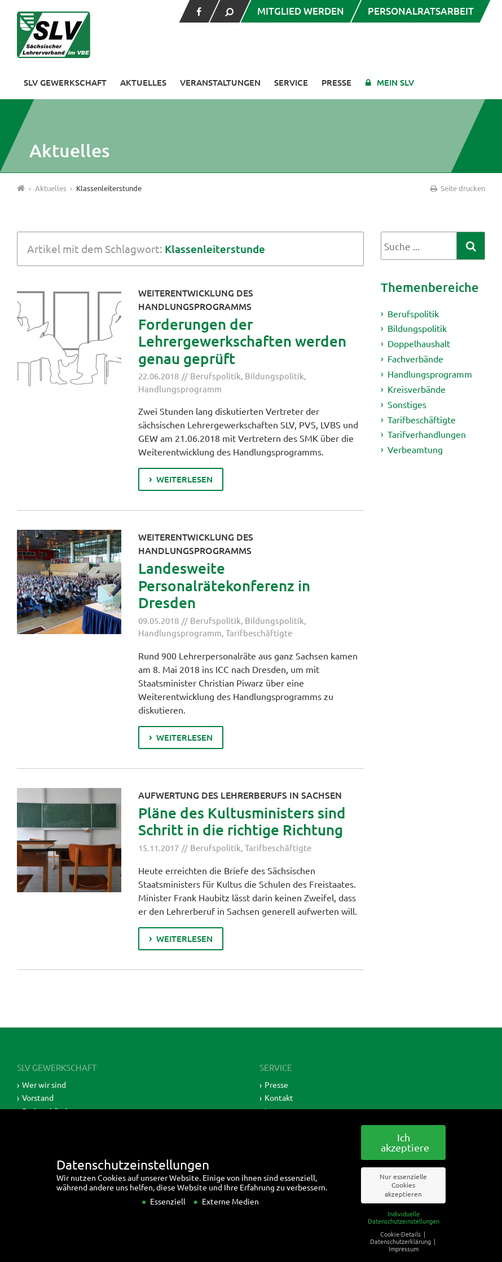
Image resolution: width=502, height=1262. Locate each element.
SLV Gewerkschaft (65, 82)
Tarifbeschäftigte (259, 632)
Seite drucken (457, 188)
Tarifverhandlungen (426, 434)
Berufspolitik (215, 375)
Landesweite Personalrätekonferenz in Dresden (224, 585)
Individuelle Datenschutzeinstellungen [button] (403, 1232)
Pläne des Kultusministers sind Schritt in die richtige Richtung (242, 821)
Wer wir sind (44, 1084)
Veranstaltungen (220, 82)
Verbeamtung (415, 449)
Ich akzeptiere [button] (405, 1157)
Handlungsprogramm (180, 388)
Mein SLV (395, 82)
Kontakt (279, 1097)
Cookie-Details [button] (401, 1248)
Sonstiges (406, 404)
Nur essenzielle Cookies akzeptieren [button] (403, 1199)
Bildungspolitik (274, 375)
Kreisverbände (416, 389)
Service (291, 82)
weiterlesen (184, 479)
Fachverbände (415, 358)
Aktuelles (143, 82)
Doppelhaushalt (418, 343)
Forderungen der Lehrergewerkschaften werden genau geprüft (242, 341)
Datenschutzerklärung (401, 1255)
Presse (336, 82)
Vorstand (38, 1097)
